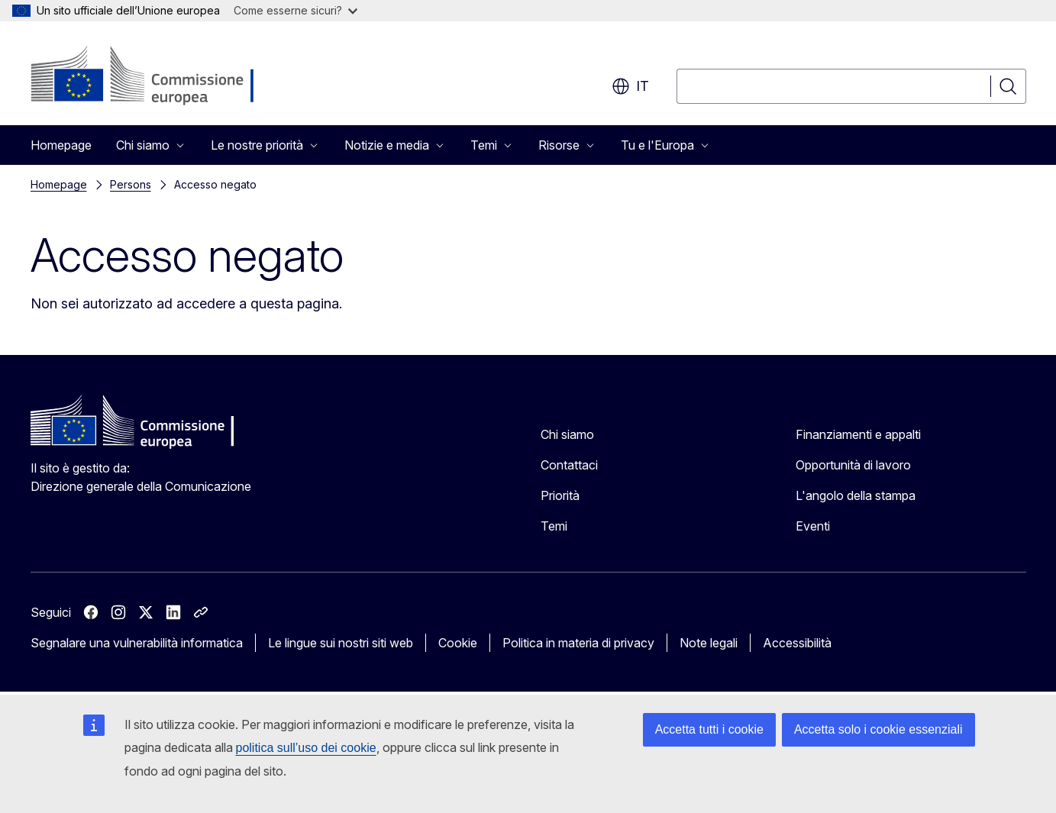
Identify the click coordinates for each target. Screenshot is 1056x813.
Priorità (560, 495)
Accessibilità (797, 642)
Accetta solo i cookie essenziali (878, 729)
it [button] (630, 86)
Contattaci (569, 465)
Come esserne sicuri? (295, 10)
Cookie (457, 642)
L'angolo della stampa (856, 495)
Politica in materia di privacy (578, 642)
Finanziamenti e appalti (858, 434)
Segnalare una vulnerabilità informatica (137, 642)
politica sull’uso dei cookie (306, 747)
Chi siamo (567, 434)
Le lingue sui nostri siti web (340, 642)
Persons (130, 184)
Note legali (709, 642)
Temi (554, 526)
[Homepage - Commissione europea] (152, 76)
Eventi (813, 526)
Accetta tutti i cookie (709, 729)
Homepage (61, 145)
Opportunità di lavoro (853, 465)
